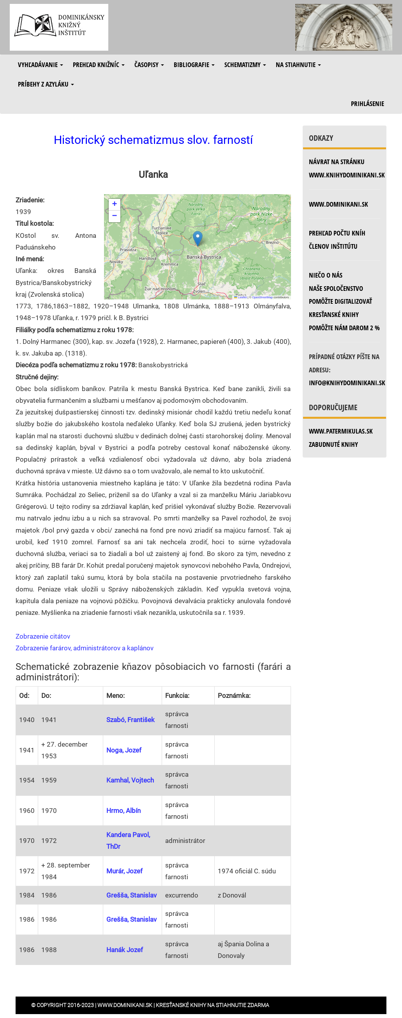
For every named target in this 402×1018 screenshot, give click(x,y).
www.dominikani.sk (338, 204)
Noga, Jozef (123, 750)
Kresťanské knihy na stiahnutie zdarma (212, 1005)
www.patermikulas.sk (341, 431)
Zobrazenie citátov (43, 636)
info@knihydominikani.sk (347, 382)
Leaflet (240, 297)
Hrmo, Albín (123, 810)
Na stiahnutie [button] (298, 64)
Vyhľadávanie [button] (40, 64)
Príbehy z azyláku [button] (46, 84)
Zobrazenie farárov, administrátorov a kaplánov (84, 648)
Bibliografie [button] (194, 64)
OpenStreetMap (262, 297)
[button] (198, 239)
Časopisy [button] (149, 64)
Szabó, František (130, 720)
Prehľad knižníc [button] (99, 64)
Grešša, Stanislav (131, 895)
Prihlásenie (367, 103)
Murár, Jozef (124, 871)
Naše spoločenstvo (336, 288)
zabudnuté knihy (333, 444)
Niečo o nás (325, 275)
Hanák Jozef (124, 950)
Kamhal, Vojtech (130, 780)
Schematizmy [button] (245, 64)
